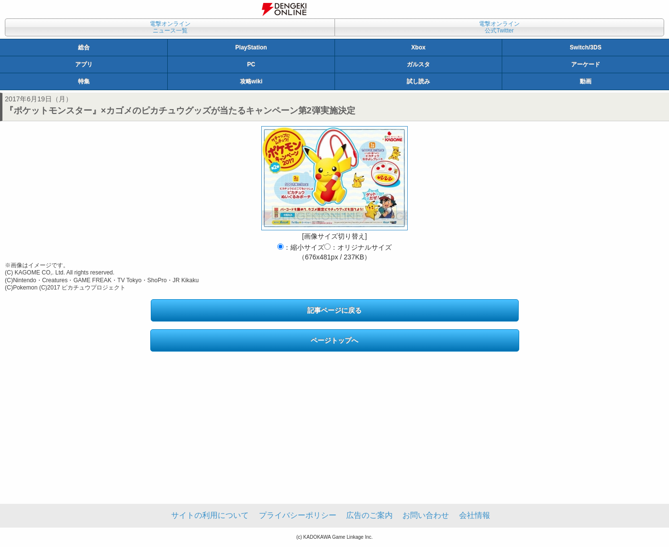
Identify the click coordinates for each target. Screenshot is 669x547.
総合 (84, 47)
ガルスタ (418, 64)
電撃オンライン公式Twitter (499, 27)
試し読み (418, 81)
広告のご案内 (369, 515)
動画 (585, 81)
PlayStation (251, 47)
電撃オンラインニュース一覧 (170, 27)
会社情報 (474, 515)
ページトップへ (334, 340)
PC (251, 64)
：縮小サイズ (300, 247)
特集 (84, 81)
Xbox (418, 47)
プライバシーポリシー (297, 515)
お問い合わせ (425, 515)
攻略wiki (251, 81)
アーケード (585, 64)
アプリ (84, 64)
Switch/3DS (585, 47)
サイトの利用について (210, 515)
